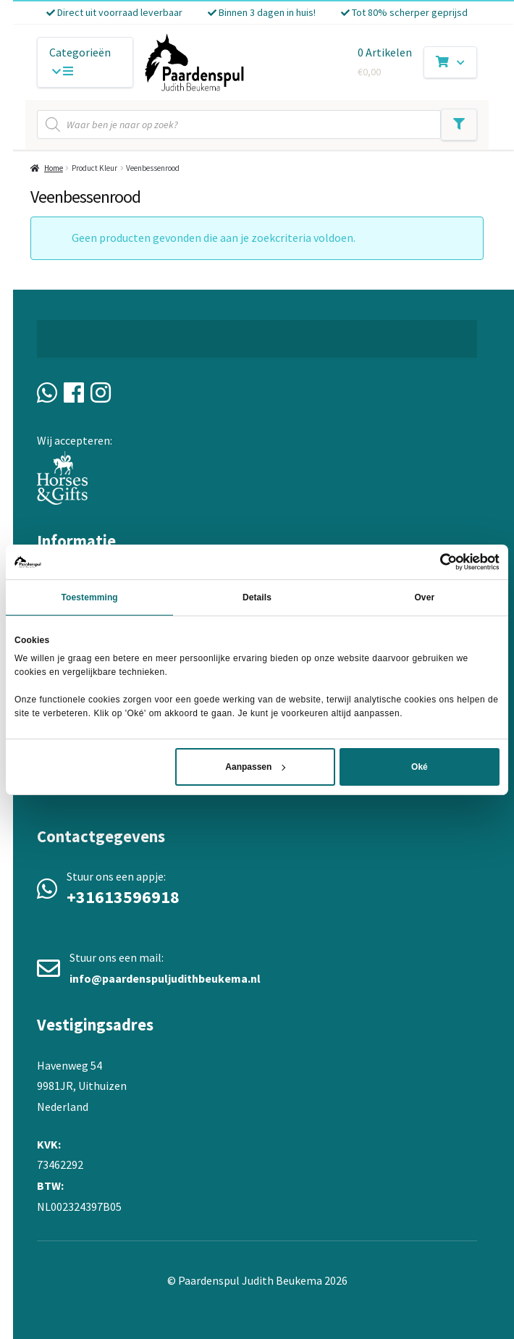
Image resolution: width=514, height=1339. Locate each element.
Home (53, 168)
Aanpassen (255, 767)
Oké (419, 767)
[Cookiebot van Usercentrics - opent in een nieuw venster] (436, 561)
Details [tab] (257, 597)
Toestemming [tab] (90, 597)
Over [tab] (424, 597)
